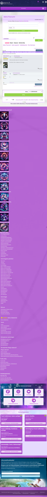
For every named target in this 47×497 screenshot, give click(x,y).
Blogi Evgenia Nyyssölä (6, 278)
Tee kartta (3, 292)
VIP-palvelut (4, 294)
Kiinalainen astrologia (6, 339)
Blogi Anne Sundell (5, 276)
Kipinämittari (4, 246)
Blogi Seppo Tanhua (6, 266)
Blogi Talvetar (4, 279)
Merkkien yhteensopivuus (7, 247)
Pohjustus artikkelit (5, 365)
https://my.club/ (11, 82)
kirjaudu (20, 21)
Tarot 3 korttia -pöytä (6, 333)
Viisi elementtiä (4, 343)
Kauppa (2, 369)
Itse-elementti (4, 345)
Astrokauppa (4, 291)
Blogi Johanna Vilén (5, 268)
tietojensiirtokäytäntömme (8, 468)
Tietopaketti (4, 288)
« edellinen (36, 48)
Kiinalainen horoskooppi (7, 249)
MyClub (5, 72)
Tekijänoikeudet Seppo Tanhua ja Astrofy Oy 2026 (10, 492)
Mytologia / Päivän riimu (7, 309)
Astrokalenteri (4, 290)
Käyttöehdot (42, 492)
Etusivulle (3, 256)
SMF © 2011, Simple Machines (32, 99)
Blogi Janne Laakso (5, 274)
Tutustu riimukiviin (5, 313)
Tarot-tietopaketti (5, 325)
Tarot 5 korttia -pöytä (6, 331)
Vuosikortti (3, 330)
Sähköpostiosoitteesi (7, 471)
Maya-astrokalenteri (5, 353)
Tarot (2, 324)
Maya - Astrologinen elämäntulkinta (9, 354)
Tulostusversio (39, 50)
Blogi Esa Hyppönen (6, 275)
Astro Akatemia (4, 319)
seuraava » (40, 48)
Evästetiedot (32, 493)
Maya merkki (4, 250)
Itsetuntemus (4, 300)
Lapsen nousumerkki (6, 241)
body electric (6, 55)
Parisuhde (3, 301)
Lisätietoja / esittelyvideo (11, 423)
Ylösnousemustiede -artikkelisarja (8, 363)
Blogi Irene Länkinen (6, 281)
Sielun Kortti (4, 327)
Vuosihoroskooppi (5, 340)
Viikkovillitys (4, 235)
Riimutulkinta (4, 310)
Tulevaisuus (3, 299)
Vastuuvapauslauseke (17, 493)
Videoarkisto (3, 368)
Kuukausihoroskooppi (6, 237)
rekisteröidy (26, 21)
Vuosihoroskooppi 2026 (6, 238)
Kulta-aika (2, 360)
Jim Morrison (31, 45)
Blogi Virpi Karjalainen (6, 271)
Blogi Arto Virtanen (5, 282)
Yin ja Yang (3, 342)
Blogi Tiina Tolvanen (6, 284)
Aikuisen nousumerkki (6, 240)
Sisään (39, 2)
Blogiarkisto (3, 366)
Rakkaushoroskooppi (6, 244)
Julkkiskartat (23, 45)
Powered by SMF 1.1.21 (20, 99)
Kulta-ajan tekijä (4, 362)
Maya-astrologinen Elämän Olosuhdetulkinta (12, 356)
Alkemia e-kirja (4, 254)
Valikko (23, 8)
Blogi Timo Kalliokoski (6, 269)
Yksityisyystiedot (25, 493)
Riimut (2, 262)
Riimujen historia (5, 312)
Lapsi (2, 303)
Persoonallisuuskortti (6, 328)
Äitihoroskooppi (4, 243)
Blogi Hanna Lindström (6, 285)
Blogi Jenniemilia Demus (7, 272)
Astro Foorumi (9, 17)
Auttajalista (3, 253)
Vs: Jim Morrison (16, 73)
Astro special (15, 45)
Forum (2, 287)
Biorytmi (3, 260)
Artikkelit (3, 252)
